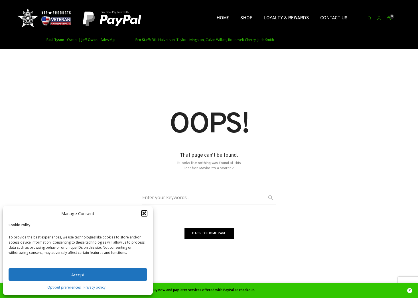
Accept (78, 274)
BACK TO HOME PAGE (209, 233)
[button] (144, 213)
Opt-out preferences (64, 287)
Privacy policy (94, 287)
